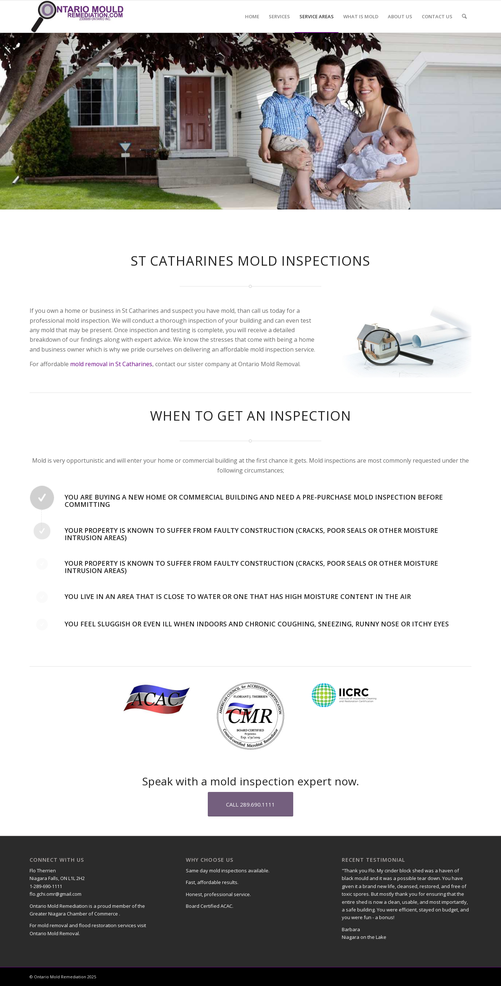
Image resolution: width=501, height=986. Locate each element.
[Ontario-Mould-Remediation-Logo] (77, 16)
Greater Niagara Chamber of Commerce (74, 913)
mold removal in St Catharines (111, 364)
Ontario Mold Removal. (55, 933)
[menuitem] (252, 16)
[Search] (464, 16)
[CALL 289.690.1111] (250, 804)
